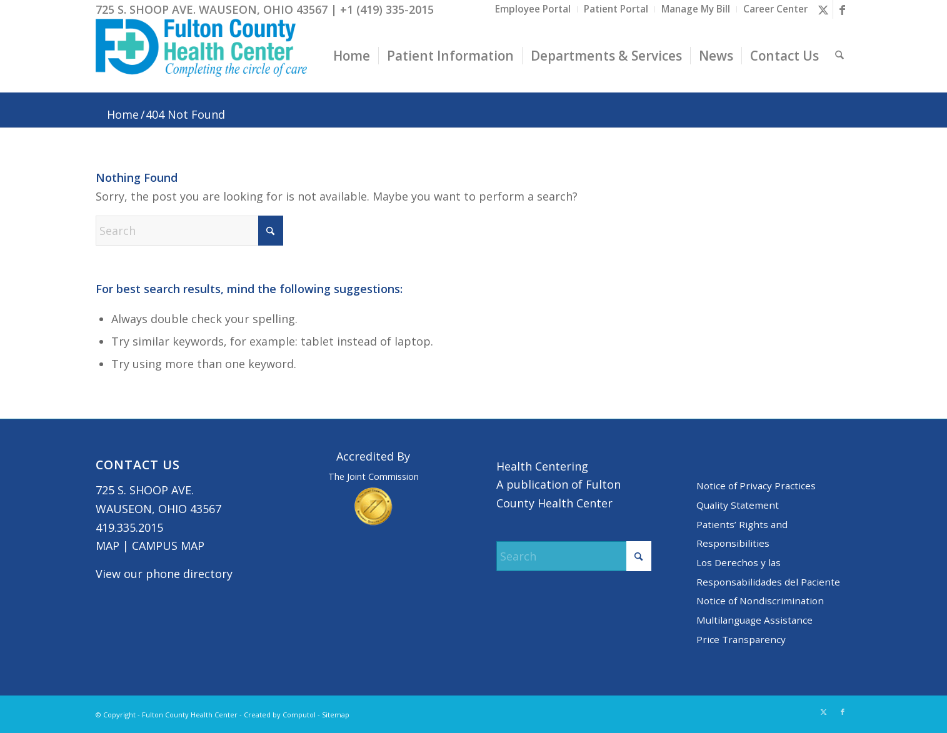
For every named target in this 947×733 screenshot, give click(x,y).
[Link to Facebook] (842, 9)
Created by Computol (280, 714)
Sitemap (335, 714)
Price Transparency (741, 639)
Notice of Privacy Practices (756, 485)
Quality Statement (737, 505)
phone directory (189, 573)
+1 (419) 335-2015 (387, 9)
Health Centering (542, 466)
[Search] (839, 55)
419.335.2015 (129, 527)
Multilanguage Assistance (754, 620)
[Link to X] (823, 9)
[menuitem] (533, 9)
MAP (107, 545)
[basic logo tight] (202, 55)
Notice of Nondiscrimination (760, 600)
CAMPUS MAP (168, 545)
